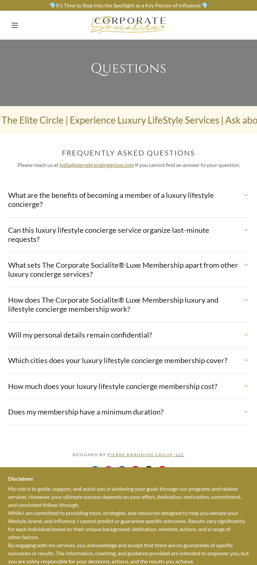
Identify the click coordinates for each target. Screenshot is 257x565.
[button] (20, 25)
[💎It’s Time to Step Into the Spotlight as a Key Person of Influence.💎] (128, 5)
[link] (128, 25)
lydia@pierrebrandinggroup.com (96, 165)
